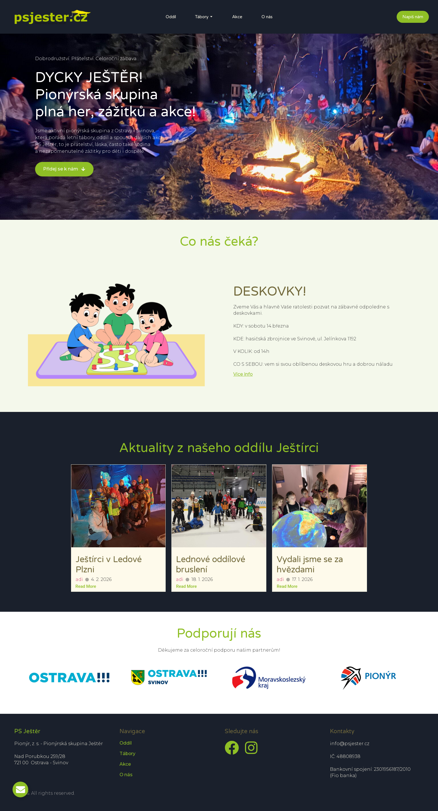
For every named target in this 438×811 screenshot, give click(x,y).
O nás (267, 16)
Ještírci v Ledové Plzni (109, 564)
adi (79, 579)
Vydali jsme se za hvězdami (310, 564)
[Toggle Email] (20, 789)
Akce (237, 16)
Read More (86, 586)
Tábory (201, 16)
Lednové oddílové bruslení (210, 564)
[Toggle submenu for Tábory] (210, 16)
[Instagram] (251, 748)
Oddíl (171, 16)
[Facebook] (232, 748)
